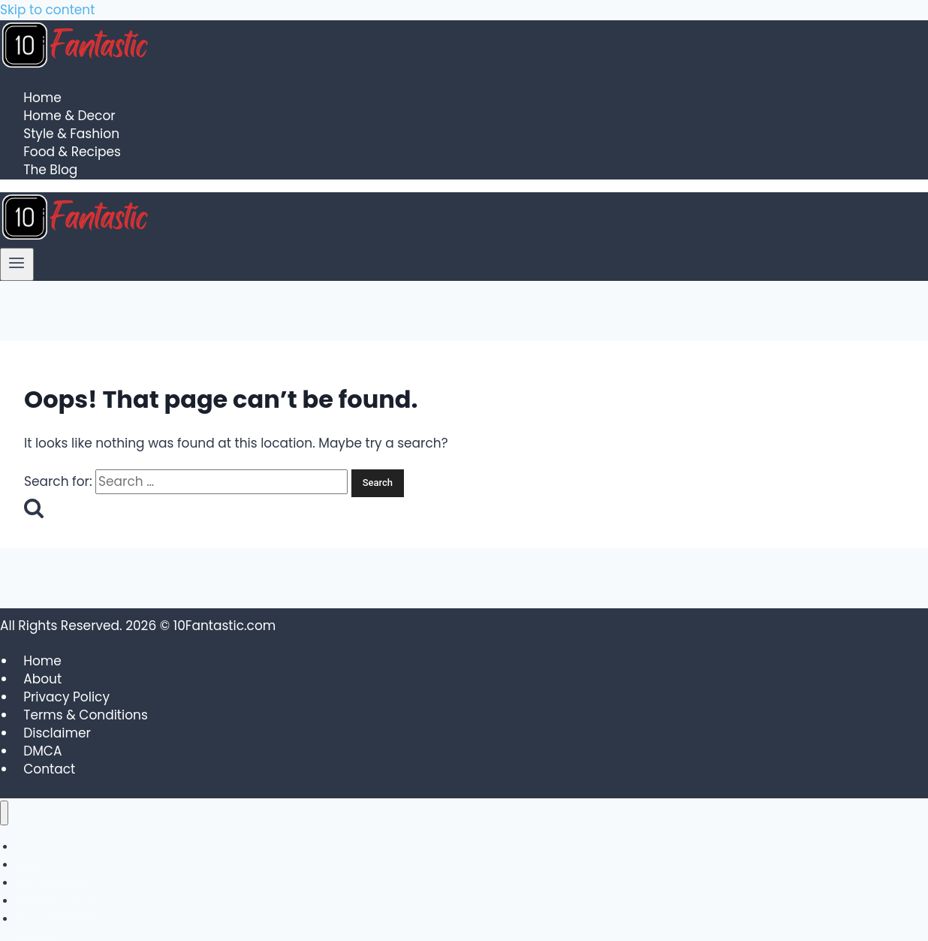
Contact (49, 769)
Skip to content (47, 10)
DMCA (42, 751)
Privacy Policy (66, 697)
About (42, 679)
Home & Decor (69, 116)
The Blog (50, 170)
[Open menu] (17, 264)
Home (42, 98)
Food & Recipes (72, 152)
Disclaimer (57, 733)
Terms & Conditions (85, 715)
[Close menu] (4, 813)
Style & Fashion (71, 134)
